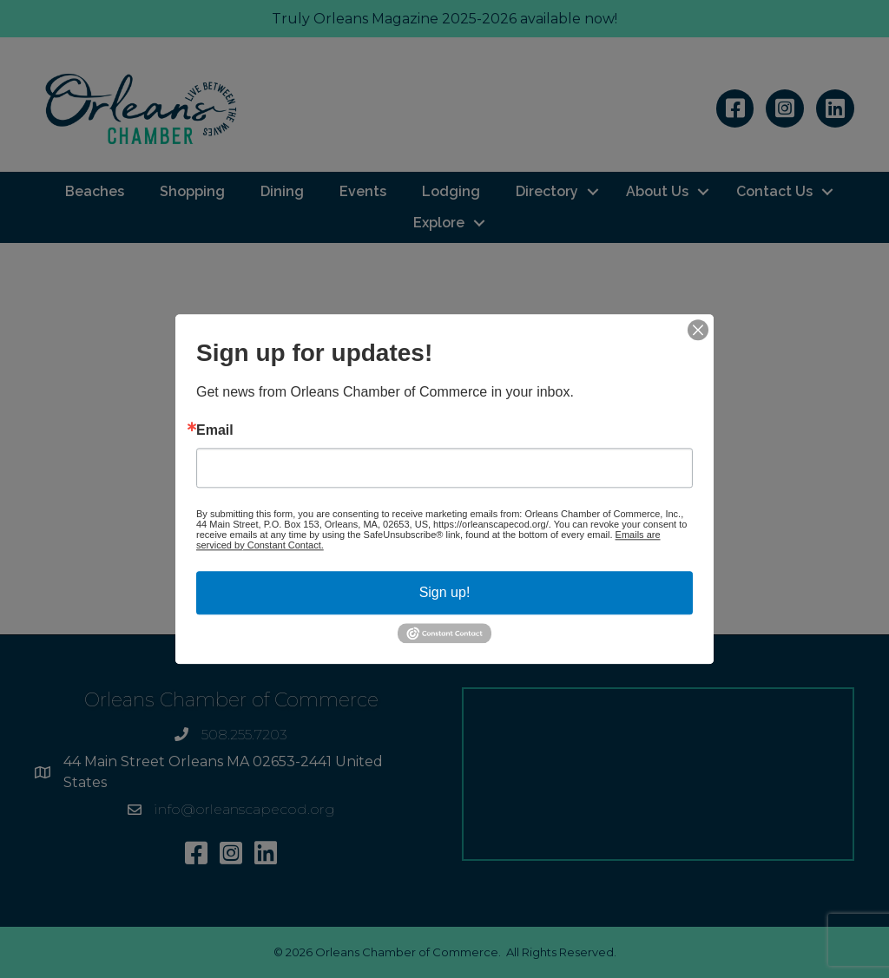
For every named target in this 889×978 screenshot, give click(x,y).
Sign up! (445, 592)
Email (215, 430)
